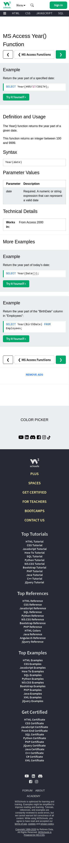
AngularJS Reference (33, 638)
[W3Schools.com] (34, 464)
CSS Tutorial (34, 545)
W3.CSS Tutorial (34, 564)
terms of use (21, 824)
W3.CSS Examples (33, 682)
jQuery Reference (32, 641)
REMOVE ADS (34, 374)
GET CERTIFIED (34, 492)
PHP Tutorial (35, 571)
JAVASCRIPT (44, 13)
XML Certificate (34, 760)
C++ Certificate (34, 753)
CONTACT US (34, 520)
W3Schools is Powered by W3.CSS (37, 833)
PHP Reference (33, 627)
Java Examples (33, 693)
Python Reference (33, 615)
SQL (61, 13)
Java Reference (32, 634)
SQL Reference (33, 612)
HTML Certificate (34, 719)
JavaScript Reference (33, 608)
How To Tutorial (34, 552)
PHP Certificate (34, 742)
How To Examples (33, 671)
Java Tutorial (34, 575)
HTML (16, 13)
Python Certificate (34, 738)
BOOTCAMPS (35, 510)
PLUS (34, 473)
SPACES (34, 483)
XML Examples (33, 697)
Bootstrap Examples (32, 686)
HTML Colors (33, 630)
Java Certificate (34, 749)
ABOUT (40, 790)
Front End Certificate (35, 730)
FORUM (27, 790)
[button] (32, 5)
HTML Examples (33, 660)
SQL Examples (33, 675)
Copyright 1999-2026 (25, 829)
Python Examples (33, 679)
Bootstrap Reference (33, 623)
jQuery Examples (32, 701)
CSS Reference (33, 604)
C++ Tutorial (34, 578)
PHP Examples (33, 690)
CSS (28, 13)
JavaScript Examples (33, 667)
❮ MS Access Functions (34, 54)
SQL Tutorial (34, 556)
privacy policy (47, 824)
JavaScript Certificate (34, 727)
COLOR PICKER (34, 420)
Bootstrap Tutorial (34, 567)
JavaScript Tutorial (35, 549)
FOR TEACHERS (34, 501)
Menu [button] (20, 5)
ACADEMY (33, 796)
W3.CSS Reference (32, 619)
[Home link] (7, 5)
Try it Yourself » (16, 97)
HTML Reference (32, 601)
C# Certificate (34, 756)
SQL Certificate (34, 734)
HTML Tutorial (34, 541)
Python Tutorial (34, 560)
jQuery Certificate (35, 745)
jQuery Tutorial (34, 582)
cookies (32, 824)
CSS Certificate (34, 723)
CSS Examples (32, 664)
